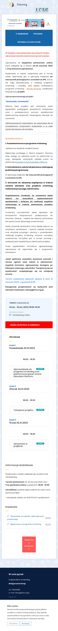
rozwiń (40, 369)
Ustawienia (13, 624)
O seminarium (22, 34)
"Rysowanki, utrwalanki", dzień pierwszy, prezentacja (25, 518)
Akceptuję (25, 624)
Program (37, 34)
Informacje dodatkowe (29, 42)
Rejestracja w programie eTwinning (24, 524)
